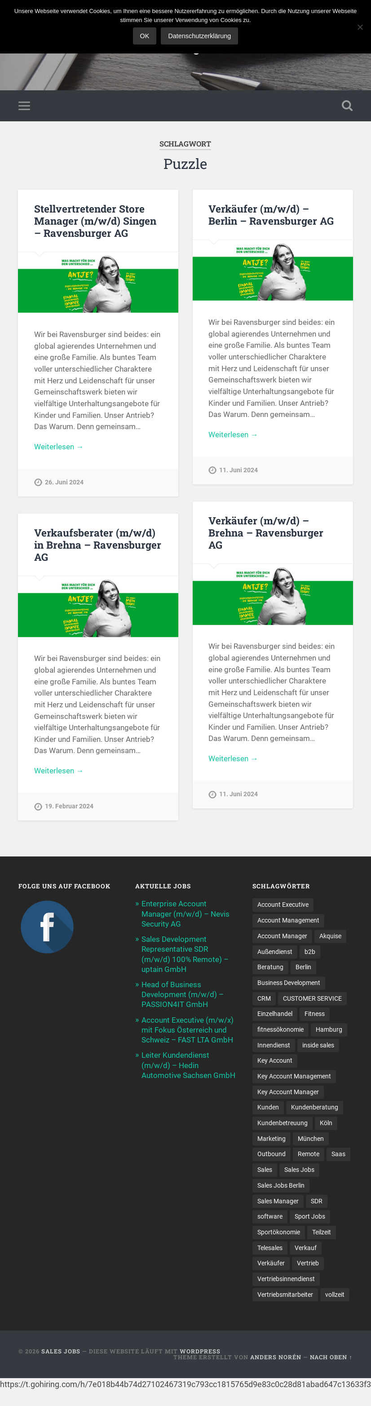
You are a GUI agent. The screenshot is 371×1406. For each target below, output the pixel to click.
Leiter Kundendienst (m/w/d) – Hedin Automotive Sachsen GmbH (188, 1065)
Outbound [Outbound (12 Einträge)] (271, 1154)
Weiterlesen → (59, 446)
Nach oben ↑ (331, 1357)
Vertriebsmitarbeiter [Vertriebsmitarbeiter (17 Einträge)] (285, 1294)
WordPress (200, 1351)
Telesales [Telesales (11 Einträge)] (270, 1247)
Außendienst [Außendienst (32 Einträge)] (274, 951)
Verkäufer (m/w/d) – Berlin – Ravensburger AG (271, 214)
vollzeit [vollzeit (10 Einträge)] (334, 1294)
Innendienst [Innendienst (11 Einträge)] (273, 1045)
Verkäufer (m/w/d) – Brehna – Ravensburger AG (265, 532)
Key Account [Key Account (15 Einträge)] (274, 1060)
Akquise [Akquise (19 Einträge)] (330, 936)
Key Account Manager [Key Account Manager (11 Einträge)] (288, 1092)
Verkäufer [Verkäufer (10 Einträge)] (271, 1263)
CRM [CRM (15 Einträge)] (264, 998)
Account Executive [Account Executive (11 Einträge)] (283, 904)
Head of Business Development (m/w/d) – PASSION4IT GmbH (182, 994)
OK (145, 36)
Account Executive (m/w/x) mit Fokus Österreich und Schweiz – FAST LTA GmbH (187, 1030)
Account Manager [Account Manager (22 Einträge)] (282, 936)
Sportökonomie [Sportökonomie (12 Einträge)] (278, 1232)
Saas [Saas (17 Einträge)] (338, 1154)
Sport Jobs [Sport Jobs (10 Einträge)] (310, 1216)
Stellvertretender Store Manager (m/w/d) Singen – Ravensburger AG (95, 221)
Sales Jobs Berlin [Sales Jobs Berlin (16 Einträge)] (281, 1185)
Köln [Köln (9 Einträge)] (326, 1123)
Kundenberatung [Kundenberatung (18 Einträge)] (314, 1107)
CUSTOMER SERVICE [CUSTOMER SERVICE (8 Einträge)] (312, 998)
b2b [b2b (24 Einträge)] (310, 951)
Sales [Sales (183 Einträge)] (264, 1169)
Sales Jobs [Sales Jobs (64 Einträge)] (299, 1169)
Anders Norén (275, 1357)
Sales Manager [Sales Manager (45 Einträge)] (278, 1201)
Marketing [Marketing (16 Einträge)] (271, 1138)
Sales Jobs (60, 1351)
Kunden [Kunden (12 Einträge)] (268, 1107)
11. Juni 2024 (238, 470)
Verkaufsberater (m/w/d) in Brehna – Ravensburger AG (97, 544)
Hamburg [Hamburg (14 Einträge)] (329, 1029)
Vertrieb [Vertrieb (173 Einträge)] (308, 1263)
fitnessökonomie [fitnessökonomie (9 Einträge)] (280, 1029)
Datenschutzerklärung (199, 36)
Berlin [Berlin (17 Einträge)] (303, 967)
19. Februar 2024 (69, 806)
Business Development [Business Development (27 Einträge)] (288, 982)
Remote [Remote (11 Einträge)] (308, 1154)
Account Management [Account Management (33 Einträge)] (288, 920)
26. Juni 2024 (64, 482)
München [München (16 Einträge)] (311, 1138)
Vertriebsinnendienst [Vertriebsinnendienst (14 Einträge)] (286, 1278)
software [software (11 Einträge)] (270, 1216)
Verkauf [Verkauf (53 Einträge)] (306, 1247)
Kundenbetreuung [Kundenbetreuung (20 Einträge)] (282, 1123)
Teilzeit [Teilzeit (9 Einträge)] (321, 1232)
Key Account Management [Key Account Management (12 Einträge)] (294, 1076)
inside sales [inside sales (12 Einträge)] (318, 1045)
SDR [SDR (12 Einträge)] (316, 1201)
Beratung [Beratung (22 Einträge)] (270, 967)
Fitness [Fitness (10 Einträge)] (315, 1013)
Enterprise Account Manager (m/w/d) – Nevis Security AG (185, 913)
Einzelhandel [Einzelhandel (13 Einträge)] (274, 1013)
